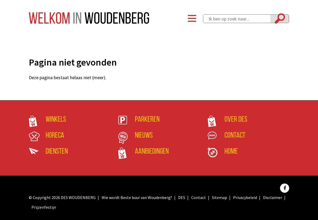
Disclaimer (272, 197)
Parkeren (147, 120)
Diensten (57, 152)
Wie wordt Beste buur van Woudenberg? (137, 197)
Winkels (56, 120)
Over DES (235, 120)
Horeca (55, 136)
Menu (192, 18)
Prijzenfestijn (43, 207)
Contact (234, 136)
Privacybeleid (245, 197)
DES (181, 197)
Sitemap (219, 197)
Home (231, 152)
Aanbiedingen (152, 152)
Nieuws (144, 136)
